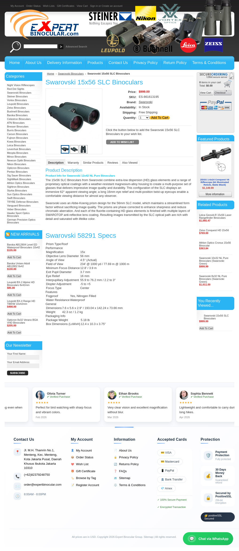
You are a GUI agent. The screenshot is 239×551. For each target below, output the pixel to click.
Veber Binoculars (16, 209)
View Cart (82, 5)
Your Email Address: (18, 362)
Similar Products (93, 162)
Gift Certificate (83, 471)
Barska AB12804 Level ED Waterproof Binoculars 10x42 (23, 246)
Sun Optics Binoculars (19, 194)
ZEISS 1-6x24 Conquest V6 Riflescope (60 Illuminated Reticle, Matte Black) (214, 182)
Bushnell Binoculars (18, 111)
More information (222, 195)
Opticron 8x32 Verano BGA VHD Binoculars (22, 321)
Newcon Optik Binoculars (21, 160)
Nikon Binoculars (16, 164)
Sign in (94, 5)
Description (56, 162)
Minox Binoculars (17, 156)
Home (50, 73)
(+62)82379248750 (37, 474)
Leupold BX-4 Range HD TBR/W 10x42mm (21, 302)
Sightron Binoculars (18, 186)
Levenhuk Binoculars (19, 149)
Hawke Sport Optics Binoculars (18, 214)
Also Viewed (130, 162)
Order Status (33, 5)
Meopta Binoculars (17, 152)
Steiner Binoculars (17, 96)
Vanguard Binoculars (19, 205)
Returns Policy (126, 464)
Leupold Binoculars (18, 104)
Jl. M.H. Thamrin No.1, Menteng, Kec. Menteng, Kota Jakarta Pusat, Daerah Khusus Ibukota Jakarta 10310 (43, 459)
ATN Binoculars (16, 122)
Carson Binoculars (17, 134)
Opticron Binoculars (18, 167)
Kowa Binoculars (16, 141)
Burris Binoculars (16, 130)
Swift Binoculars (16, 198)
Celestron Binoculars (19, 119)
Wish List (80, 464)
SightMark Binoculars (19, 179)
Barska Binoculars (17, 115)
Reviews (113, 162)
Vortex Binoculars (17, 100)
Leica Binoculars (16, 145)
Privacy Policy (126, 457)
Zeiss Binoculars (16, 107)
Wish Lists (49, 5)
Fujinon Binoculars (17, 137)
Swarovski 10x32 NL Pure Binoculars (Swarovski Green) (213, 261)
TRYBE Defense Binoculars (22, 201)
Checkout (219, 92)
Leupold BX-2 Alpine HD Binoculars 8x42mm (21, 283)
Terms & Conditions (130, 485)
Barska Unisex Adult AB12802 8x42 (18, 265)
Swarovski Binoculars (19, 92)
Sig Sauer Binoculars (19, 175)
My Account (17, 5)
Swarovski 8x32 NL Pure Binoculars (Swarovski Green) (213, 279)
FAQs (120, 471)
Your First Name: (16, 353)
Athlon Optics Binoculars (21, 183)
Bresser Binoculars (17, 126)
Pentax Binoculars (17, 171)
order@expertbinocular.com (43, 484)
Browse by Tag (83, 478)
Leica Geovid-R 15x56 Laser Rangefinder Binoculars (215, 216)
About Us (122, 450)
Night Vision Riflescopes (21, 85)
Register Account (85, 485)
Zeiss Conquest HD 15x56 (214, 230)
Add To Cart (14, 257)
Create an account (112, 5)
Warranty (73, 162)
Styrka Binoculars (17, 190)
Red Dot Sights (15, 88)
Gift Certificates (65, 5)
